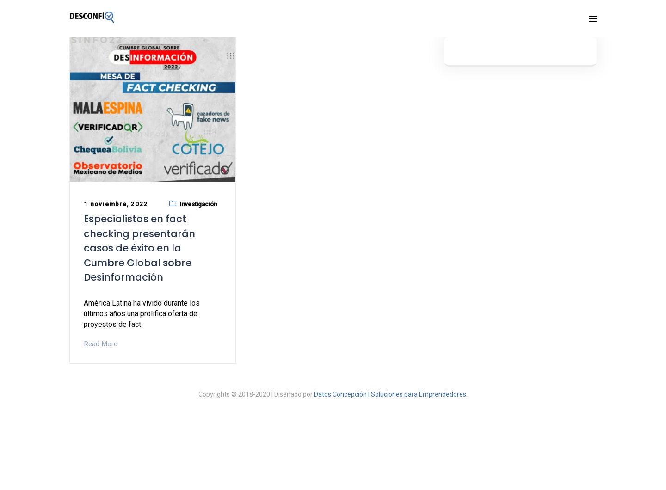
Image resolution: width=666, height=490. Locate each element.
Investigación (198, 204)
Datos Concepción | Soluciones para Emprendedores (390, 394)
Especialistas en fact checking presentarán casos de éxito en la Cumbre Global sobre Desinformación (139, 248)
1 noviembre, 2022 (116, 204)
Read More (100, 344)
